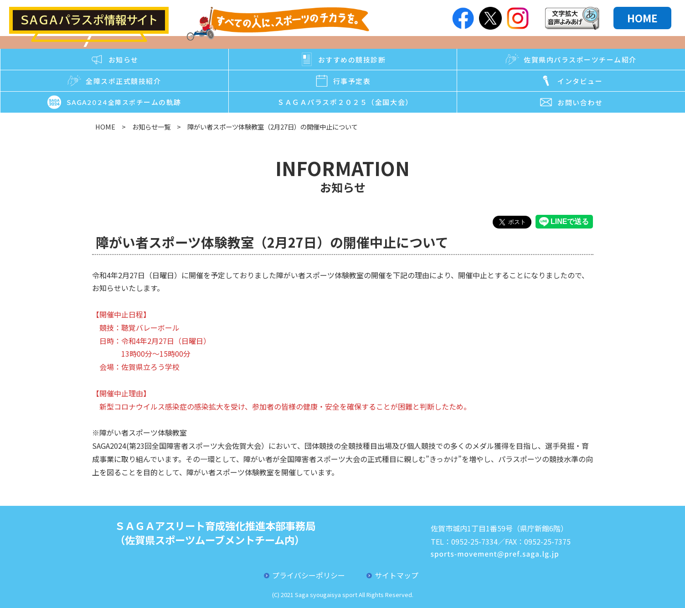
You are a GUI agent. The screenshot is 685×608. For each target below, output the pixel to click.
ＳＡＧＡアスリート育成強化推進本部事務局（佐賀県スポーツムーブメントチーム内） (215, 532)
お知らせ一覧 (151, 126)
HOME (642, 17)
